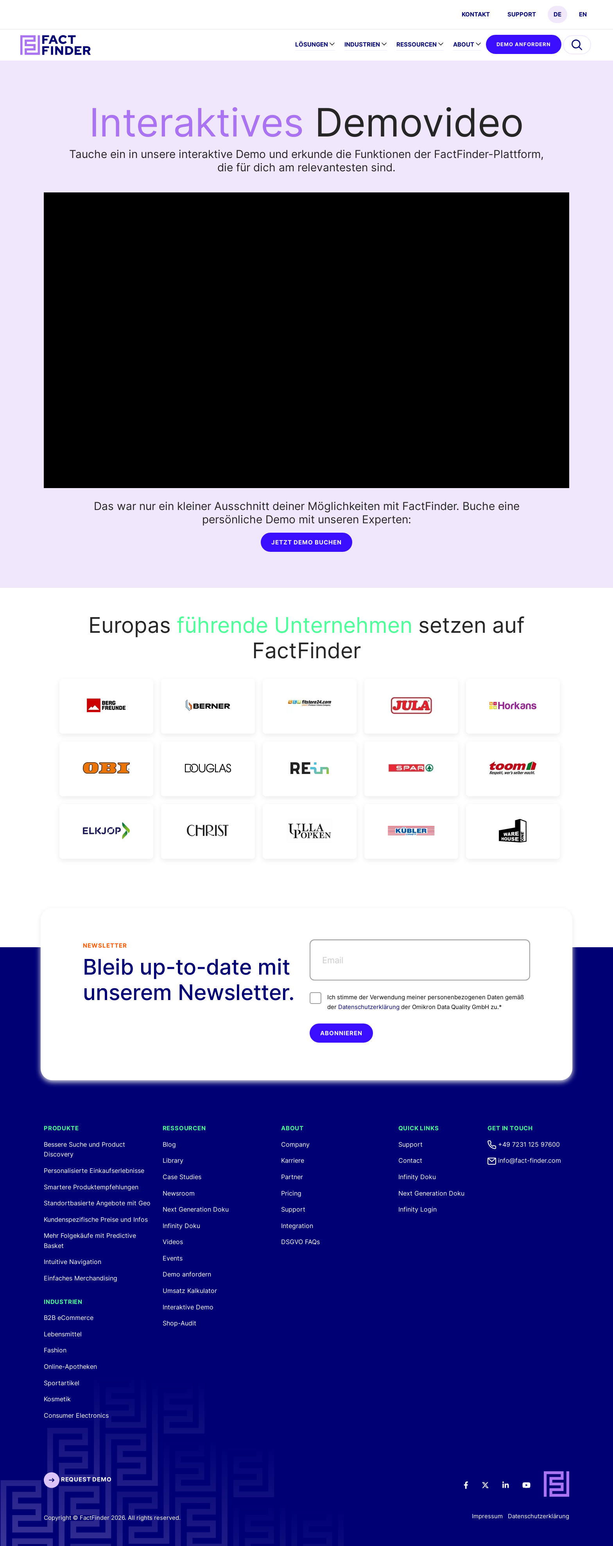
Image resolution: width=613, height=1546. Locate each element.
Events (173, 1258)
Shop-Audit (179, 1323)
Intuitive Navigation (72, 1262)
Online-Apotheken (70, 1366)
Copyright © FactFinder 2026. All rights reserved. (112, 1517)
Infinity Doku (181, 1226)
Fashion (55, 1350)
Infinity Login (417, 1209)
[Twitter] (491, 1484)
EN (583, 14)
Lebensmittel (63, 1334)
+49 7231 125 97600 (524, 1144)
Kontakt (476, 14)
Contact (410, 1160)
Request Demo (77, 1479)
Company (295, 1144)
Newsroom (179, 1193)
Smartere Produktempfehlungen (91, 1187)
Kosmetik (57, 1399)
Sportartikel (61, 1383)
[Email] (420, 959)
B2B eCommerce (68, 1318)
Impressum (487, 1516)
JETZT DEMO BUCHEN (306, 542)
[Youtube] (531, 1484)
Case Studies (182, 1177)
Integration (297, 1226)
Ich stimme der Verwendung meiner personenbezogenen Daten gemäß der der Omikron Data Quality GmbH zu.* (417, 1001)
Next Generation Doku (196, 1209)
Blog (169, 1144)
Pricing (291, 1193)
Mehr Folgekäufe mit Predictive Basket (90, 1241)
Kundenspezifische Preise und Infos (96, 1219)
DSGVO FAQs (300, 1242)
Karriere (292, 1160)
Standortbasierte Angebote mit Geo (97, 1203)
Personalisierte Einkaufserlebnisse (94, 1170)
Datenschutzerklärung (369, 1007)
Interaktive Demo (188, 1307)
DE (557, 14)
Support (521, 14)
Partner (292, 1177)
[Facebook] (471, 1484)
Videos (173, 1242)
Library (173, 1160)
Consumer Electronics (76, 1415)
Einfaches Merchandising (80, 1278)
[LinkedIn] (511, 1484)
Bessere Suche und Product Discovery (84, 1149)
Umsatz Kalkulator (190, 1291)
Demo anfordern (523, 44)
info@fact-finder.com (524, 1160)
